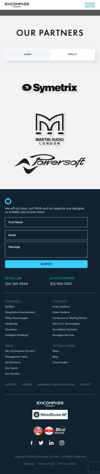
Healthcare (11, 323)
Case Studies (60, 362)
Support (10, 384)
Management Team (16, 356)
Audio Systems (61, 306)
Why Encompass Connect (20, 351)
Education (11, 329)
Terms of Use (47, 463)
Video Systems (61, 312)
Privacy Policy (67, 463)
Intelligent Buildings (16, 335)
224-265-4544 (16, 283)
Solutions (60, 301)
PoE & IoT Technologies (66, 323)
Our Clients (11, 368)
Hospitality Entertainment (20, 312)
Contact (85, 384)
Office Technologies (16, 318)
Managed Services (63, 335)
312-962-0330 (61, 283)
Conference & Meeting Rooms (70, 318)
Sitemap (29, 463)
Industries (12, 301)
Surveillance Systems (65, 329)
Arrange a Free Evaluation (56, 384)
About (9, 345)
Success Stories (64, 345)
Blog (55, 356)
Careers (26, 384)
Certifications (13, 362)
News (56, 351)
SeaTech (10, 306)
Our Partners (12, 373)
